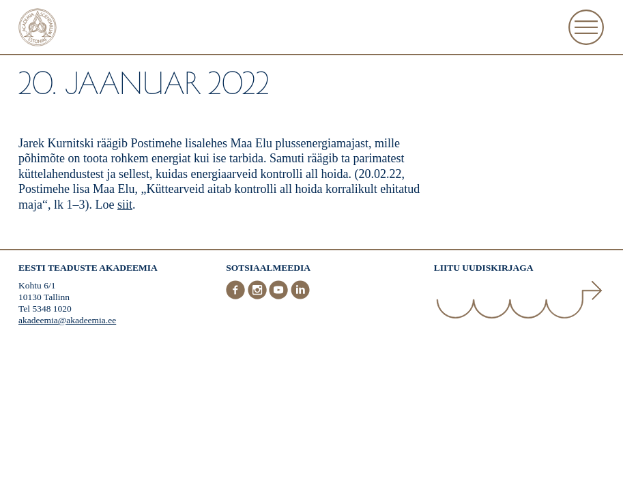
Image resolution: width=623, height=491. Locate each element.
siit (124, 204)
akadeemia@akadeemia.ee (67, 320)
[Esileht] (37, 29)
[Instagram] (259, 296)
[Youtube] (280, 296)
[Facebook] (237, 296)
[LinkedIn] (300, 296)
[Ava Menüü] (586, 27)
